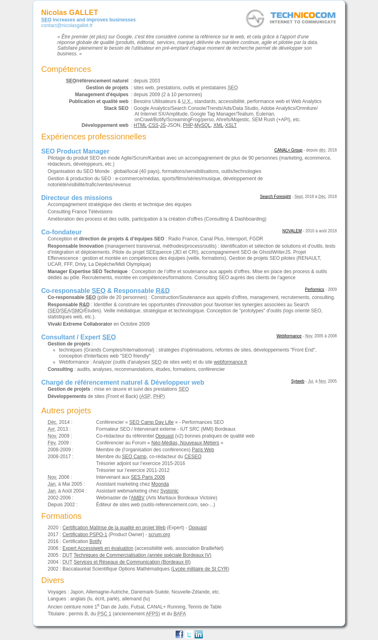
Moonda (160, 484)
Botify (95, 541)
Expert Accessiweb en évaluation (98, 548)
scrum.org (159, 534)
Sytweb (297, 381)
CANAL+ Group (288, 150)
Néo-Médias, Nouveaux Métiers (185, 443)
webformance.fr (231, 362)
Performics (314, 289)
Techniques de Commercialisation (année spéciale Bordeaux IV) (142, 555)
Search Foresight (275, 196)
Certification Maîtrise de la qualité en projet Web (114, 528)
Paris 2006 (148, 477)
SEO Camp (134, 456)
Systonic (169, 491)
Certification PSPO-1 (85, 534)
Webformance (289, 336)
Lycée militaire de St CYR (200, 569)
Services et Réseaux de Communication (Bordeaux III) (132, 562)
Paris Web (203, 450)
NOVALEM (292, 231)
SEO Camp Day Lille (151, 422)
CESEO (193, 456)
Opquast (164, 436)
